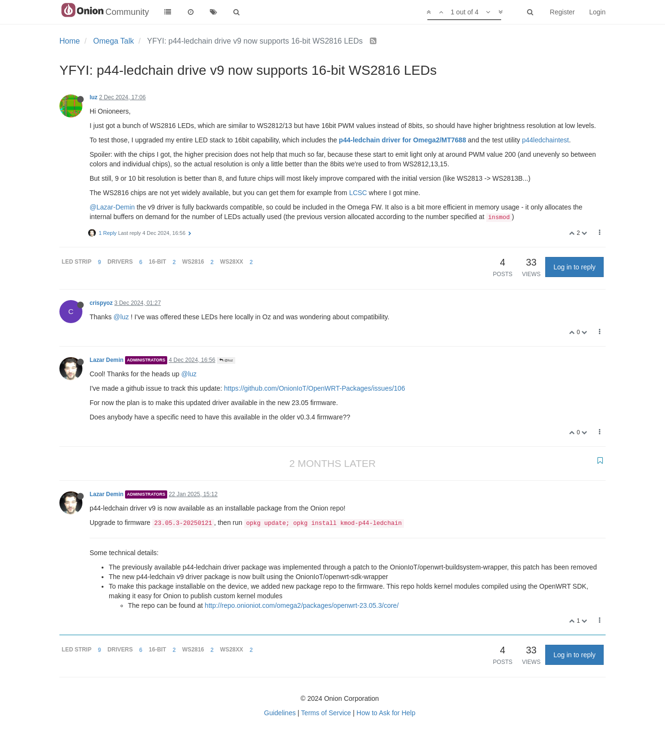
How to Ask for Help (385, 713)
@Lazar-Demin (112, 207)
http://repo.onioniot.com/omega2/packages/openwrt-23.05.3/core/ (302, 605)
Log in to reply (574, 267)
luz (94, 97)
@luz (121, 317)
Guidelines (280, 713)
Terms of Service (326, 713)
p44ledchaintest (545, 140)
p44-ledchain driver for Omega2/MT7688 (402, 140)
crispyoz (101, 303)
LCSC (358, 193)
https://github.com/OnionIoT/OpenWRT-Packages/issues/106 (314, 388)
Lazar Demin (107, 360)
